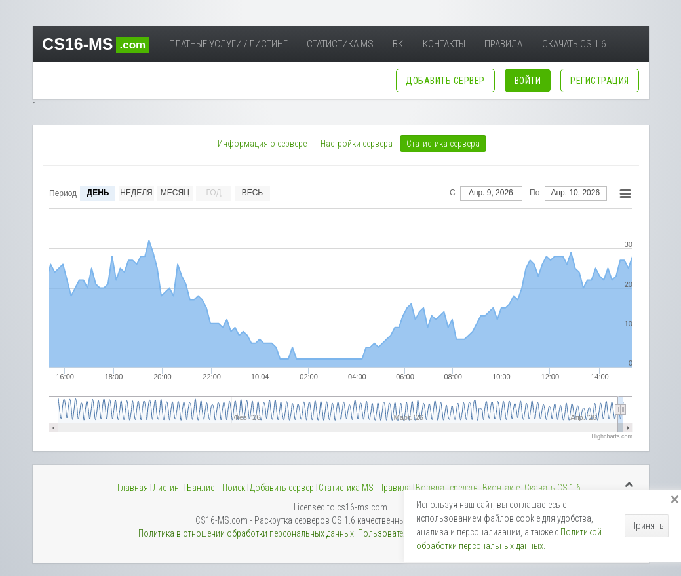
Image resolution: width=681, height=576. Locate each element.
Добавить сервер (282, 487)
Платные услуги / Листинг (228, 44)
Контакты (444, 44)
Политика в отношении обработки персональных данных (246, 533)
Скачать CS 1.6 (574, 44)
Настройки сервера (357, 143)
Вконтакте (501, 487)
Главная (132, 487)
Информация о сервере (262, 143)
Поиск (233, 487)
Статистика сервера (443, 143)
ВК (398, 44)
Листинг (167, 487)
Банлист (202, 487)
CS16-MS (95, 44)
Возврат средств (447, 487)
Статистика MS (340, 44)
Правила (503, 44)
